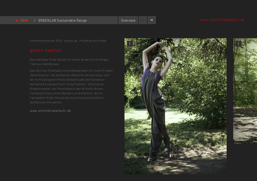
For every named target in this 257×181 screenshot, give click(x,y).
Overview (128, 20)
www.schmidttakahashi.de (222, 19)
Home (21, 20)
